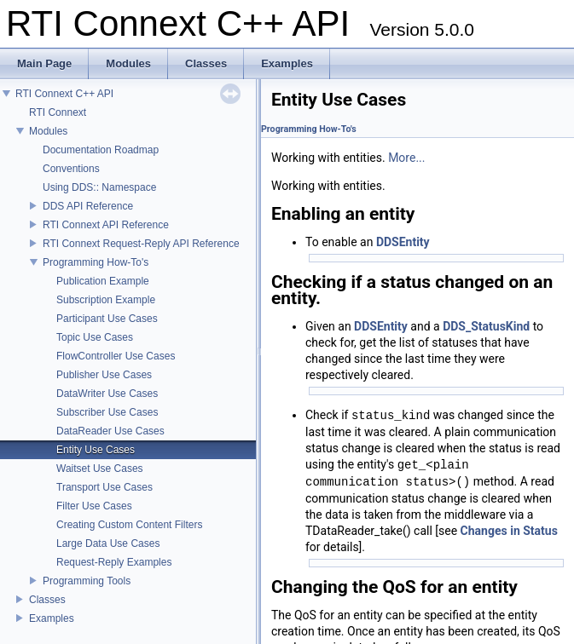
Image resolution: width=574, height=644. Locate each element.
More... (406, 157)
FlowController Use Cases (115, 356)
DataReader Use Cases (110, 431)
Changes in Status (509, 531)
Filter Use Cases (94, 506)
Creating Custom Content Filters (129, 525)
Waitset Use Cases (99, 468)
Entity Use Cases (95, 450)
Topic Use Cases (94, 337)
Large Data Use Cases (107, 543)
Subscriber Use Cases (107, 412)
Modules (48, 131)
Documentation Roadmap (101, 150)
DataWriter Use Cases (107, 394)
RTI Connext (57, 112)
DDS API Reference (88, 206)
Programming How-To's (95, 262)
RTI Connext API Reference (106, 225)
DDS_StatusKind (486, 326)
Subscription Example (105, 300)
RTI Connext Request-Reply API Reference (141, 244)
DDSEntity (403, 242)
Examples (51, 618)
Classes (47, 600)
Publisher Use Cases (104, 375)
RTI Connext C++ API (64, 94)
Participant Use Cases (107, 319)
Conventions (71, 169)
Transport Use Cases (104, 487)
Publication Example (102, 281)
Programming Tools (86, 581)
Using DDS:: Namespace (99, 187)
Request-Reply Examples (113, 562)
